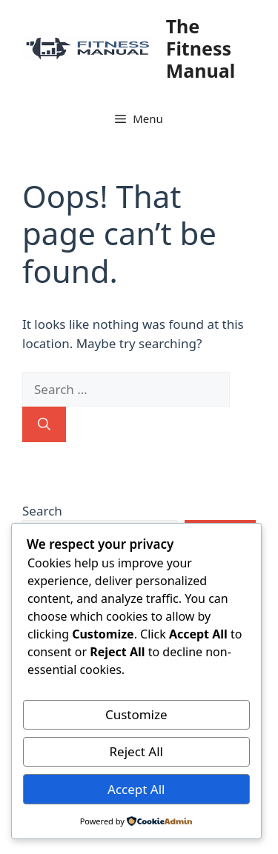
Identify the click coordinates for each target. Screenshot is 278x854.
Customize (136, 714)
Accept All (136, 789)
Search (42, 510)
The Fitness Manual (200, 48)
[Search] (44, 424)
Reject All (137, 751)
